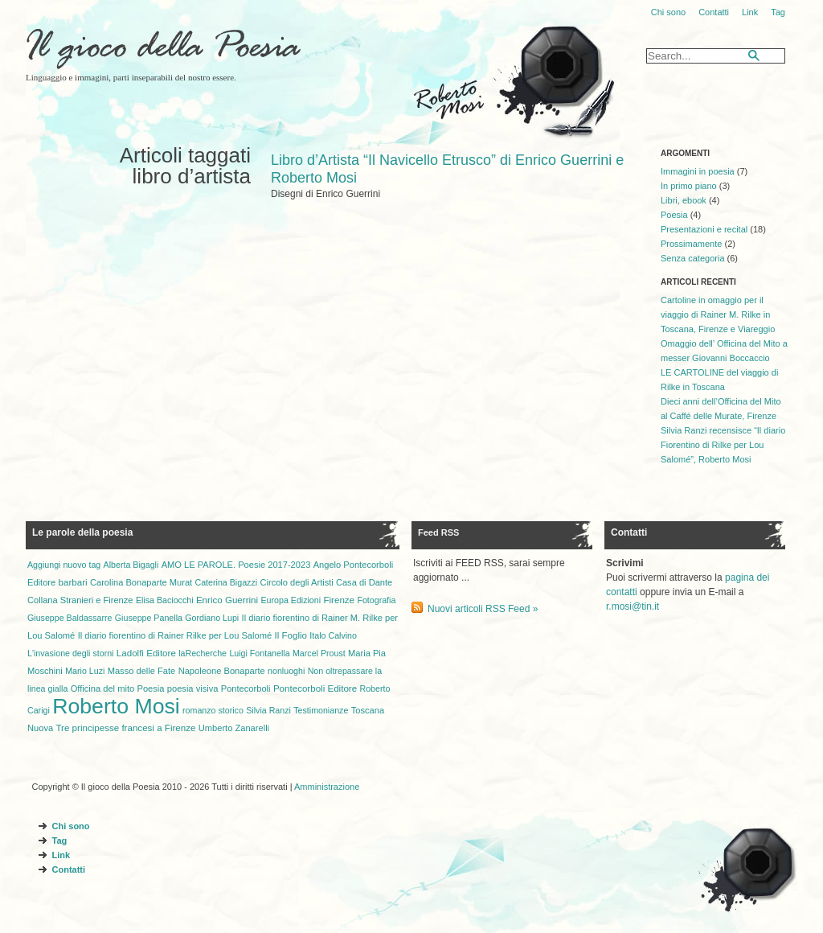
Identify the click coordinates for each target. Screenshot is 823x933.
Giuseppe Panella (148, 618)
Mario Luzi (84, 671)
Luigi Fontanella (259, 653)
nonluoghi (286, 671)
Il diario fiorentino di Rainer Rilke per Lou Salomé (175, 635)
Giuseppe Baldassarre (69, 618)
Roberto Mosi (116, 706)
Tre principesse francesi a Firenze (125, 728)
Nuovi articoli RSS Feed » (483, 608)
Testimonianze (320, 710)
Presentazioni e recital (704, 229)
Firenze (338, 600)
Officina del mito (102, 688)
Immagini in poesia (698, 171)
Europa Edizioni (290, 600)
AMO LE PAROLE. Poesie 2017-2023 (236, 564)
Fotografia (376, 600)
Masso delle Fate (142, 671)
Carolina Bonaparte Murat (141, 582)
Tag (778, 12)
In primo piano (689, 186)
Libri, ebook (683, 200)
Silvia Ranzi (268, 710)
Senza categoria (693, 258)
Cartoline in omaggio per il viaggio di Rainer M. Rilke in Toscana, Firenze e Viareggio (718, 314)
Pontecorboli (246, 688)
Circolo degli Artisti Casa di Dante (326, 582)
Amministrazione (326, 786)
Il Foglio (290, 635)
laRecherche (202, 653)
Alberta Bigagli (131, 564)
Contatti (713, 12)
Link (750, 12)
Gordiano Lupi (212, 618)
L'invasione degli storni (70, 653)
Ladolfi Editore (146, 653)
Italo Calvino (333, 635)
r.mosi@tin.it (632, 606)
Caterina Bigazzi (226, 582)
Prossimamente (691, 244)
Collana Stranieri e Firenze (80, 600)
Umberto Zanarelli (234, 728)
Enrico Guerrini (227, 600)
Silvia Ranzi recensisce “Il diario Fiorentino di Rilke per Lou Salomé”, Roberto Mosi (723, 444)
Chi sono (668, 12)
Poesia (674, 215)
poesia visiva (193, 688)
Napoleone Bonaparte (221, 671)
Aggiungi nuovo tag (63, 564)
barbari (73, 582)
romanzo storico (213, 710)
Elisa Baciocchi (165, 600)
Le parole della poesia (82, 532)
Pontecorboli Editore (315, 688)
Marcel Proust (319, 653)
